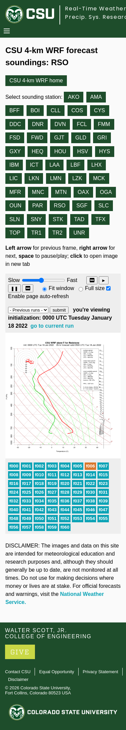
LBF (75, 165)
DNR (38, 124)
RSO (60, 205)
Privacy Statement (100, 671)
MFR (15, 192)
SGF (81, 205)
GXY (15, 151)
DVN (60, 124)
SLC (103, 205)
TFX (100, 219)
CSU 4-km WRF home (36, 80)
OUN (15, 205)
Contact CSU (18, 671)
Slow (14, 280)
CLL (55, 110)
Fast (71, 280)
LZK (77, 178)
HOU (60, 151)
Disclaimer (18, 679)
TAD (79, 219)
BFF (14, 110)
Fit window (61, 288)
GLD (80, 137)
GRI (102, 137)
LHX (96, 165)
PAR (37, 205)
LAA (54, 165)
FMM (104, 124)
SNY (36, 219)
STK (58, 219)
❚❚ (14, 288)
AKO (73, 97)
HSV (82, 151)
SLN (14, 219)
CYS (99, 110)
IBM (14, 165)
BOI (35, 110)
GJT (59, 137)
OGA (106, 192)
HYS (104, 151)
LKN (34, 178)
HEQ (37, 151)
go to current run (52, 326)
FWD (37, 137)
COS (77, 110)
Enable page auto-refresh (38, 296)
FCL (82, 124)
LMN (55, 178)
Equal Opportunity (56, 671)
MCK (99, 178)
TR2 (57, 233)
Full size (95, 288)
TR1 (36, 233)
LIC (13, 178)
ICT (34, 165)
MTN (61, 192)
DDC (15, 124)
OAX (83, 192)
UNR (79, 233)
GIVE (20, 652)
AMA (96, 97)
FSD (14, 137)
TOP (14, 233)
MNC (38, 192)
